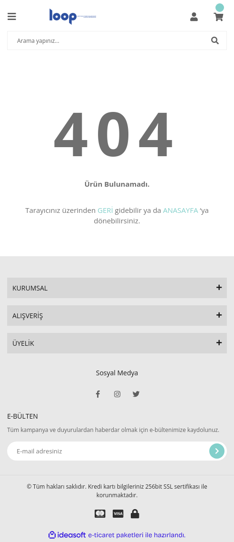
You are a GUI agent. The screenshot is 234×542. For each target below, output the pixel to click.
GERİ (105, 210)
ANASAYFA (180, 210)
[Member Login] (194, 16)
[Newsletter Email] (117, 451)
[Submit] (216, 451)
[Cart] (218, 16)
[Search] (117, 40)
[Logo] (73, 16)
